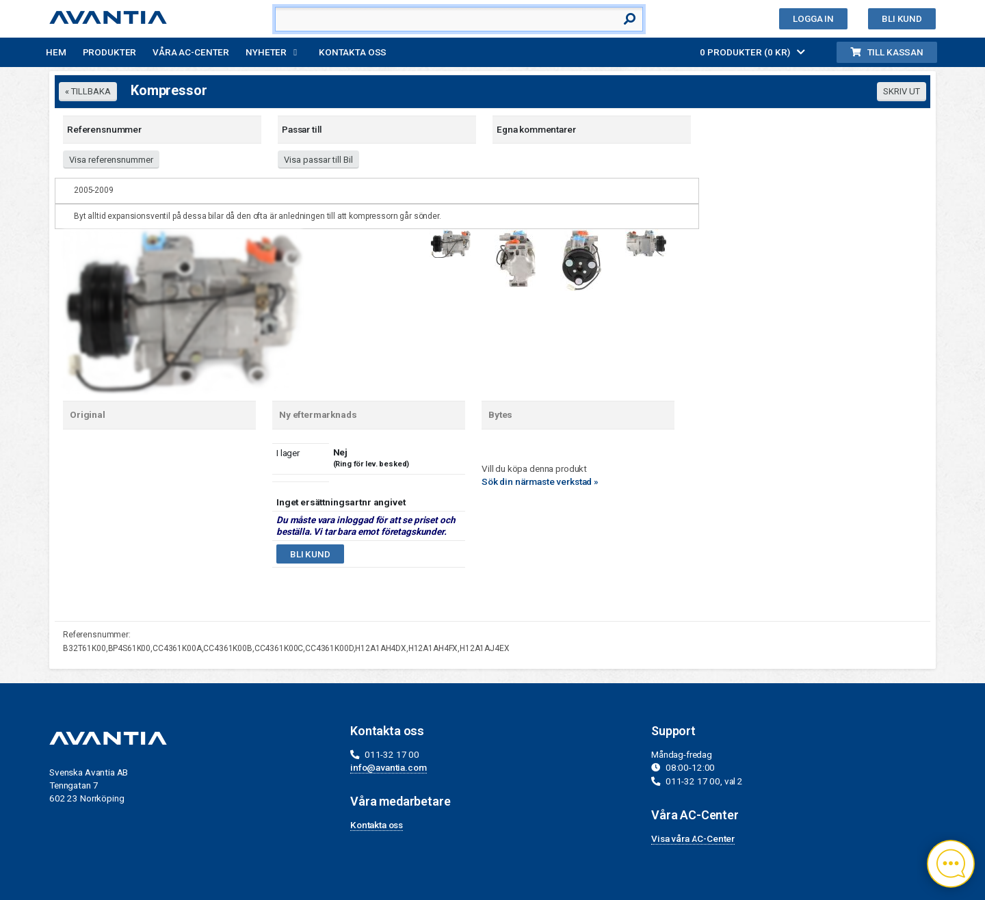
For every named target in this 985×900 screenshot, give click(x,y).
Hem (56, 52)
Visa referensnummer (111, 160)
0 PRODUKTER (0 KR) (752, 52)
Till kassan (886, 52)
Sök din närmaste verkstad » (540, 481)
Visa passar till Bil (318, 160)
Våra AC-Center (191, 52)
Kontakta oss (352, 52)
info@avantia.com (388, 767)
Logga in (813, 18)
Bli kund (902, 18)
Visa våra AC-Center (693, 838)
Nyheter (266, 52)
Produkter (110, 52)
